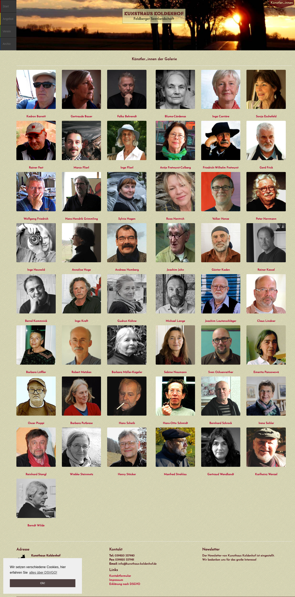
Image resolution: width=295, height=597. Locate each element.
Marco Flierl (81, 167)
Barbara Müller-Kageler (127, 372)
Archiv (7, 43)
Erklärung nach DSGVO (124, 584)
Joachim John (175, 269)
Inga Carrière (220, 116)
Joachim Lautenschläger (220, 321)
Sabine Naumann (175, 372)
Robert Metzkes (81, 372)
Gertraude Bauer (81, 116)
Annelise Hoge (81, 269)
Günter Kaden (221, 269)
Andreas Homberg (127, 269)
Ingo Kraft (81, 321)
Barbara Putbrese (81, 423)
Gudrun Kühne (126, 321)
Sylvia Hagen (126, 218)
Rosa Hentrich (175, 218)
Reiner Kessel (266, 269)
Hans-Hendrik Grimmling (81, 218)
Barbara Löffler (36, 372)
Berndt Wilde (35, 525)
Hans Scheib (127, 423)
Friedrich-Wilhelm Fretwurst (220, 167)
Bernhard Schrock (220, 423)
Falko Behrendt (127, 116)
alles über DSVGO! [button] (43, 572)
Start (6, 6)
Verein (7, 31)
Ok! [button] (42, 583)
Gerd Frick (266, 167)
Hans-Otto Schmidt (175, 423)
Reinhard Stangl (36, 474)
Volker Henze (220, 218)
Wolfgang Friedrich (36, 218)
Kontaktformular (120, 576)
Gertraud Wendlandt (220, 474)
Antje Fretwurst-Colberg (175, 167)
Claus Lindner (266, 321)
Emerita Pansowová (266, 372)
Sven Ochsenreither (220, 372)
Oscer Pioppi (36, 423)
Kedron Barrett (36, 116)
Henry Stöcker (127, 474)
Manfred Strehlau (175, 474)
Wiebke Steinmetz (81, 474)
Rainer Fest (36, 167)
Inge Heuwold (36, 269)
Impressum (116, 580)
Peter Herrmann (266, 218)
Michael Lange (175, 321)
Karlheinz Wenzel (266, 474)
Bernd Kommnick (36, 321)
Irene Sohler (266, 423)
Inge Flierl (126, 167)
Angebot (8, 18)
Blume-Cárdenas (175, 116)
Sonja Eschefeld (266, 116)
